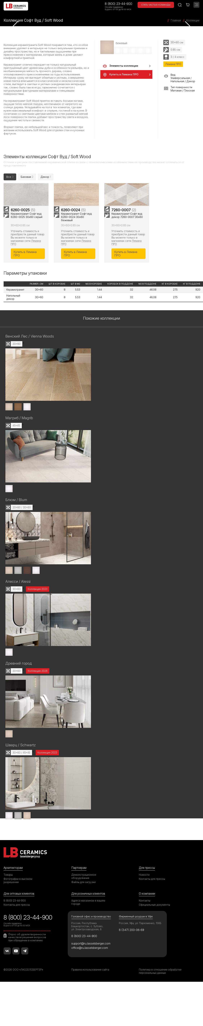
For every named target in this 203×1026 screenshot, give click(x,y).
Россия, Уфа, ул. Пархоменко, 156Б (140, 951)
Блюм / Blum (16, 526)
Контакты (144, 928)
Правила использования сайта (90, 998)
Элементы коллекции (120, 66)
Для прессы (147, 895)
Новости (144, 902)
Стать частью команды (155, 4)
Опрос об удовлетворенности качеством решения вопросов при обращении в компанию (27, 965)
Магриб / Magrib (19, 444)
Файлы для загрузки (83, 910)
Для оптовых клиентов (20, 921)
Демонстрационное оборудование (84, 904)
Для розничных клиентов (89, 921)
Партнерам (79, 895)
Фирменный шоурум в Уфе (136, 944)
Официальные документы (155, 932)
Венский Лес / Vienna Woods (30, 362)
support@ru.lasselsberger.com (91, 972)
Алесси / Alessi (18, 608)
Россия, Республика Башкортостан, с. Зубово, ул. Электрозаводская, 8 (87, 954)
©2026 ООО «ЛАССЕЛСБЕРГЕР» (24, 998)
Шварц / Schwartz (20, 772)
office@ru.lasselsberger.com (90, 976)
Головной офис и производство (91, 944)
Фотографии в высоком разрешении (18, 908)
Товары (8, 902)
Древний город (18, 690)
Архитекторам (14, 895)
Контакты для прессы (152, 906)
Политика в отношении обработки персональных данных (160, 1000)
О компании (147, 921)
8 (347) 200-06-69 (132, 958)
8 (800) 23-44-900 (118, 4)
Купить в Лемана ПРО (120, 74)
